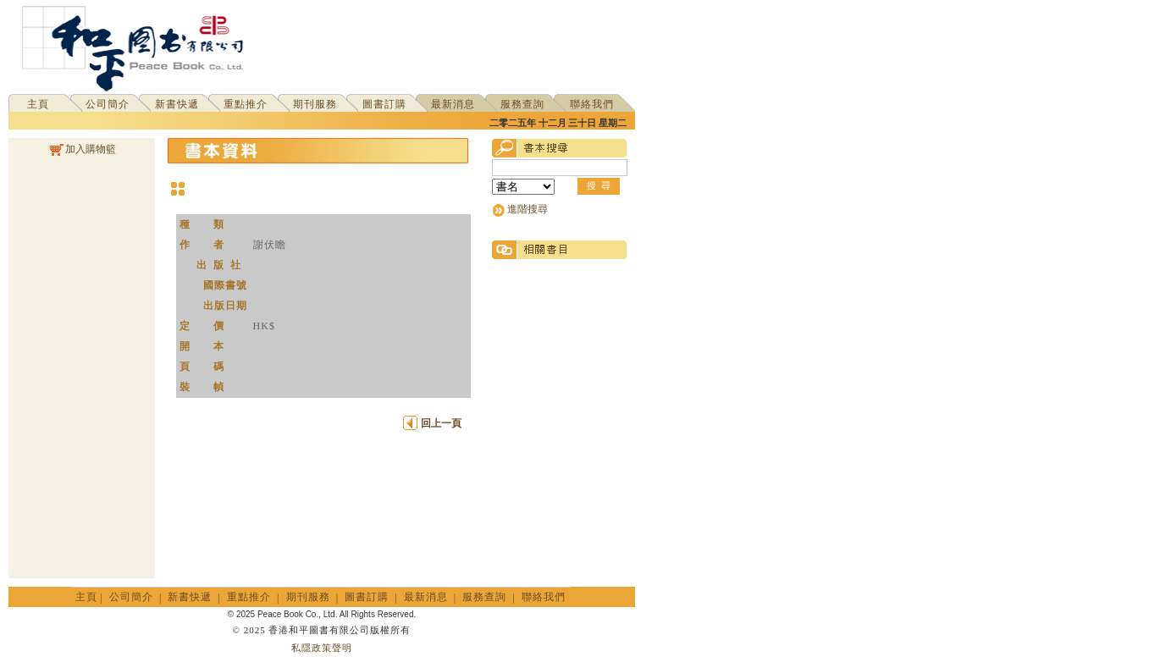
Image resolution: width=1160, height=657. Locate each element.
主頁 (38, 104)
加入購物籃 (81, 149)
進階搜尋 (527, 209)
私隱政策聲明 (321, 648)
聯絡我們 (592, 104)
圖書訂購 (384, 104)
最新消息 (453, 104)
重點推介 (246, 104)
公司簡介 (108, 104)
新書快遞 (177, 104)
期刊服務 (315, 104)
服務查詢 (522, 104)
